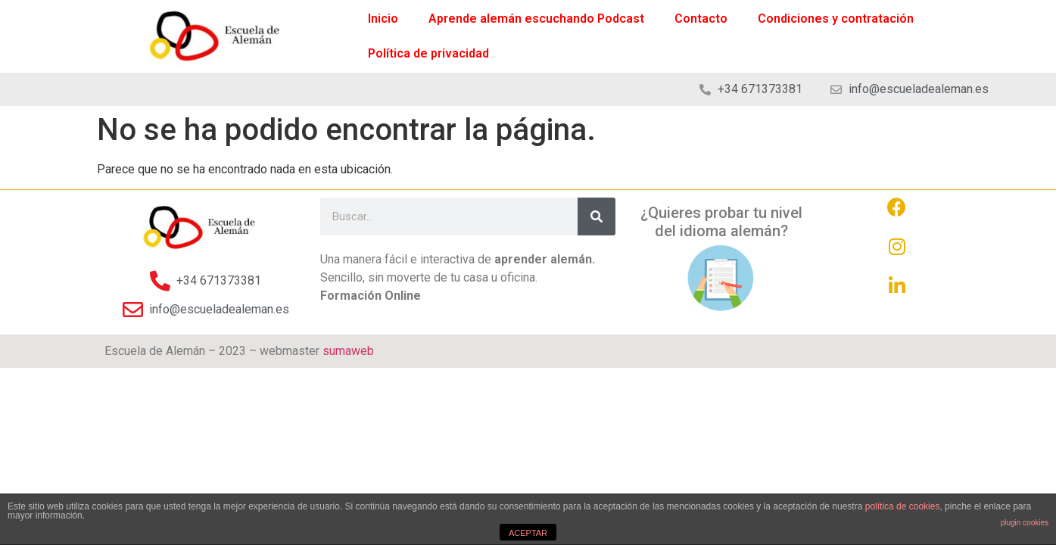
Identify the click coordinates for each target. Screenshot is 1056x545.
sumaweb (348, 351)
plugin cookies (1024, 523)
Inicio (383, 18)
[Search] (596, 216)
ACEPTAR (528, 532)
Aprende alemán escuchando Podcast (536, 18)
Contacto (700, 18)
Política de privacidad (428, 53)
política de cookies (902, 506)
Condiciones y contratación (836, 18)
